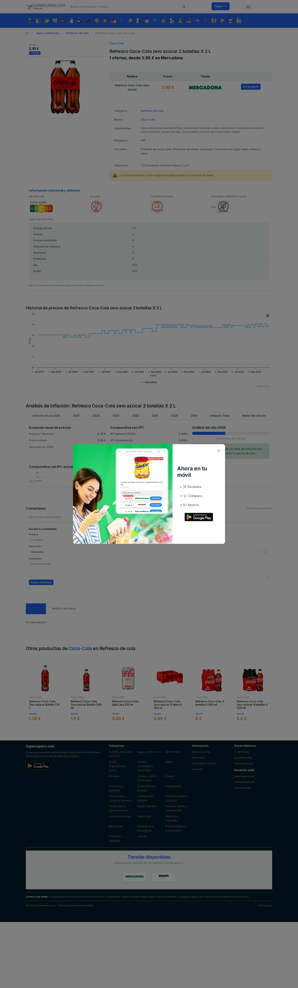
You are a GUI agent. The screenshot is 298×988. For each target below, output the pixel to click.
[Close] (218, 451)
